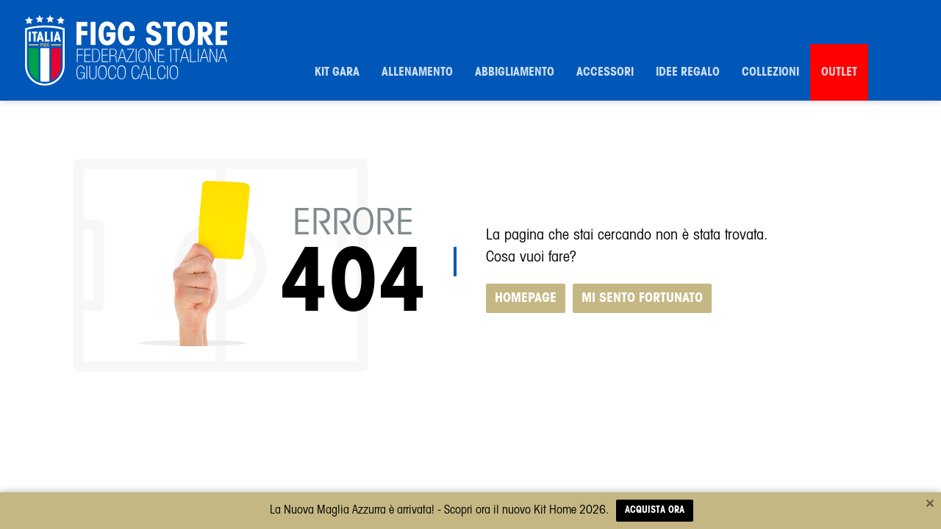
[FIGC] (126, 50)
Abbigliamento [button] (514, 72)
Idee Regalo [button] (688, 72)
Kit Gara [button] (337, 72)
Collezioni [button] (770, 72)
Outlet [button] (839, 72)
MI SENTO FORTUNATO (642, 298)
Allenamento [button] (417, 72)
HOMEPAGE (526, 298)
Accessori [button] (605, 72)
